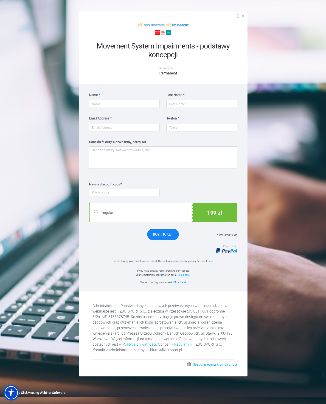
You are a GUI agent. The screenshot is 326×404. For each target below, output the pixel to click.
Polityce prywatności (139, 344)
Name (93, 95)
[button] (11, 392)
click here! (184, 274)
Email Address (99, 118)
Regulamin (183, 344)
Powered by (34, 392)
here (210, 261)
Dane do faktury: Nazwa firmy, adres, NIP (118, 142)
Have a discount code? (105, 184)
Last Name (174, 95)
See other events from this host (212, 364)
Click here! (179, 282)
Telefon (171, 118)
